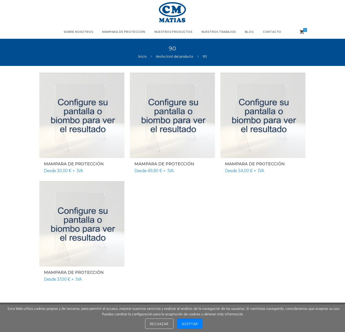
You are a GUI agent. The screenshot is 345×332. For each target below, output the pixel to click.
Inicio (142, 56)
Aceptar (190, 323)
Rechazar (159, 323)
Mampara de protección (74, 163)
